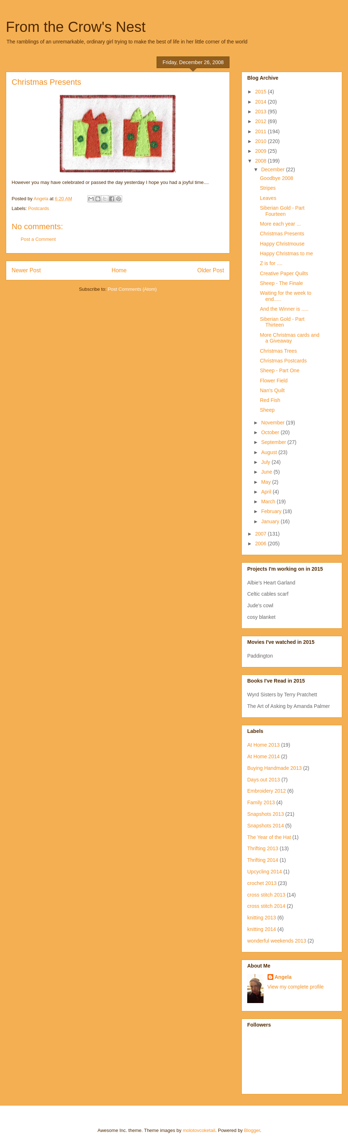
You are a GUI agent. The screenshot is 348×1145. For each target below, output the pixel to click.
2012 (261, 121)
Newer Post (26, 270)
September (274, 442)
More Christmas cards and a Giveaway (289, 338)
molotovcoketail (199, 1130)
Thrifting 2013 (262, 848)
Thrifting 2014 (262, 860)
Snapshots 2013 (265, 814)
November (273, 422)
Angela (283, 977)
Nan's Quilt (272, 390)
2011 (261, 131)
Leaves (268, 198)
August (269, 452)
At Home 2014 (263, 756)
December (273, 169)
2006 (261, 543)
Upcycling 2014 (264, 872)
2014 (261, 102)
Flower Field (273, 380)
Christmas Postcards (283, 361)
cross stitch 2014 (266, 906)
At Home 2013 (263, 745)
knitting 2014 (261, 929)
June (267, 472)
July (266, 462)
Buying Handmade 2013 (274, 768)
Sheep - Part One (279, 370)
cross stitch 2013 (266, 895)
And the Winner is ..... (284, 309)
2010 (261, 141)
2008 (261, 161)
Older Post (210, 270)
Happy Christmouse (282, 244)
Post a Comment (38, 239)
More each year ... (280, 224)
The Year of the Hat (269, 837)
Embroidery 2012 (266, 791)
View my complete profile (296, 987)
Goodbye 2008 (276, 178)
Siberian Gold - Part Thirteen (282, 322)
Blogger (252, 1130)
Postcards (38, 208)
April (267, 492)
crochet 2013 (262, 883)
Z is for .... (271, 263)
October (271, 432)
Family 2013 (261, 802)
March (269, 501)
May (266, 482)
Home (119, 270)
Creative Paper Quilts (284, 273)
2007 (261, 534)
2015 (261, 92)
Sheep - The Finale (281, 283)
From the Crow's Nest (76, 27)
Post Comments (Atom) (132, 289)
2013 (261, 111)
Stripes (268, 188)
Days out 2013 (263, 780)
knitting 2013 (261, 917)
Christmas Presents (282, 233)
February (272, 511)
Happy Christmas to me (286, 253)
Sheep (267, 410)
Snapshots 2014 (265, 826)
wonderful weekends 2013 (276, 941)
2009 (261, 151)
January (271, 521)
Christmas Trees (278, 351)
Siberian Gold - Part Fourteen (282, 211)
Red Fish (270, 400)
